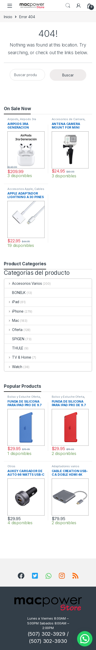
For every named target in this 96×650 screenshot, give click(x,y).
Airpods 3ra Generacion (21, 120)
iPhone (14, 311)
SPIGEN (14, 339)
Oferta (13, 329)
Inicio (8, 17)
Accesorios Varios (23, 283)
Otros (11, 466)
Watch (13, 366)
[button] (84, 638)
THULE (13, 348)
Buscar (68, 75)
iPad (11, 302)
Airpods (12, 119)
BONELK (15, 292)
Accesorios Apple (20, 189)
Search (68, 5)
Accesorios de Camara (68, 119)
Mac (11, 320)
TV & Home (17, 357)
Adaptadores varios (65, 466)
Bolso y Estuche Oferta (23, 396)
